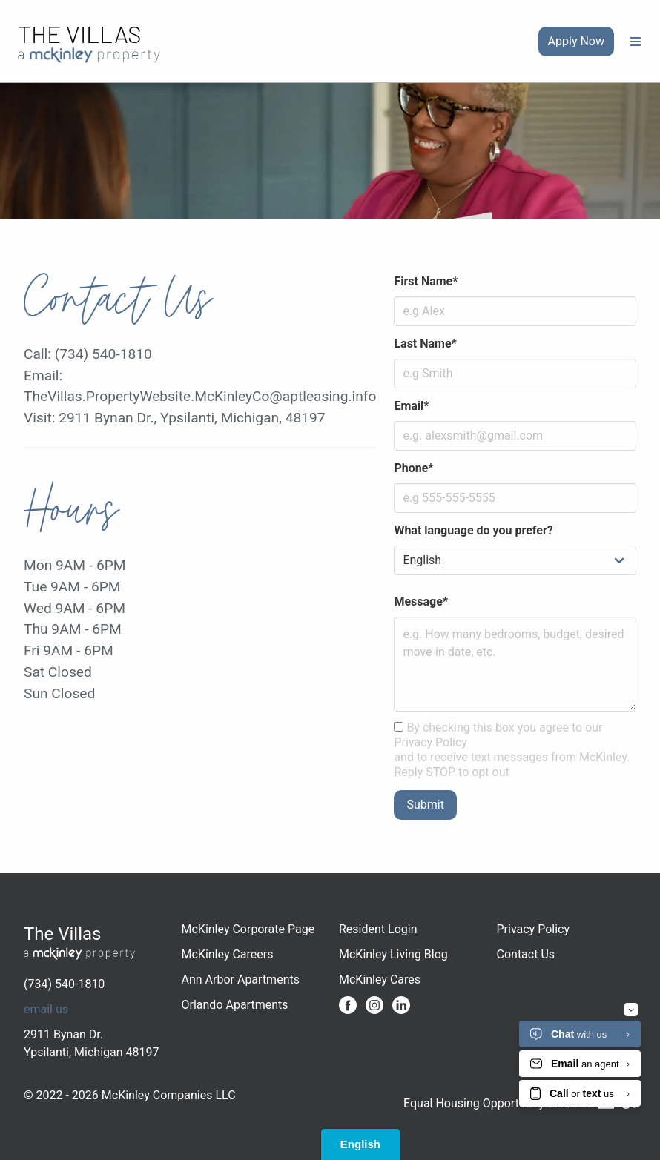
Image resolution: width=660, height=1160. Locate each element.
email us (46, 1009)
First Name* (426, 281)
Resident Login (378, 929)
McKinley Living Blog (393, 954)
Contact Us (526, 954)
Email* (411, 406)
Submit (424, 805)
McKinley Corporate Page (248, 929)
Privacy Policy (533, 929)
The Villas (80, 33)
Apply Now (576, 41)
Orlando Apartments (235, 1005)
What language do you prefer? (473, 530)
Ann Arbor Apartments (241, 979)
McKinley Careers (228, 954)
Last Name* (425, 344)
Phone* (413, 468)
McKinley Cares (379, 979)
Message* (421, 601)
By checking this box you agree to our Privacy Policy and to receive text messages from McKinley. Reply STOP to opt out (512, 749)
